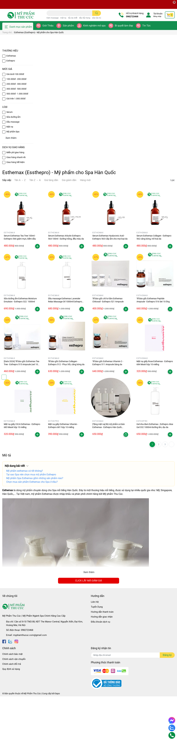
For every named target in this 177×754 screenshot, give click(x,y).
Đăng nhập (157, 16)
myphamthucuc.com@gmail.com (30, 692)
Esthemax (11, 113)
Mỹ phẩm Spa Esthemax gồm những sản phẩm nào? (34, 535)
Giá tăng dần (51, 237)
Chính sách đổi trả (11, 721)
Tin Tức (146, 25)
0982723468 (132, 16)
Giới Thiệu (47, 25)
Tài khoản (157, 13)
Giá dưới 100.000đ (15, 131)
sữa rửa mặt (97, 18)
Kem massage (52, 18)
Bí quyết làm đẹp (124, 25)
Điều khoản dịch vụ (100, 679)
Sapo (57, 751)
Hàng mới (85, 237)
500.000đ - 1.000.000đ (17, 151)
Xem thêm (88, 629)
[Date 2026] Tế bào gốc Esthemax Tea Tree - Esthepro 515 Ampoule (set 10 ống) (21, 422)
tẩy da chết (72, 18)
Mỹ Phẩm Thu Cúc (32, 751)
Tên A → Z (20, 237)
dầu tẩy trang (84, 18)
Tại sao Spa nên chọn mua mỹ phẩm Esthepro (31, 532)
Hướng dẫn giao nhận (102, 674)
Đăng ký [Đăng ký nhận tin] (167, 712)
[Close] (174, 2)
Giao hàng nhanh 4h (16, 215)
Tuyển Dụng (97, 664)
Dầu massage (12, 179)
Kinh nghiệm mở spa (94, 25)
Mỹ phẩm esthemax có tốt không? (24, 528)
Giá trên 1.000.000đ (15, 156)
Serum (9, 169)
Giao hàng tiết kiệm (15, 220)
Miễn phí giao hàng (15, 210)
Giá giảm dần (69, 237)
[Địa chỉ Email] (133, 712)
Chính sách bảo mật (12, 711)
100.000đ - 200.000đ (16, 136)
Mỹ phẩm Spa (12, 189)
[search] (96, 13)
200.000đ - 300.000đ (16, 141)
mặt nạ (63, 18)
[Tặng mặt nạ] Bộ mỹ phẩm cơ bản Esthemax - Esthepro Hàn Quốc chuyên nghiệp (108, 485)
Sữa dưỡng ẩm (13, 174)
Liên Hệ (95, 659)
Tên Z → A (35, 237)
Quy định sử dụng (11, 726)
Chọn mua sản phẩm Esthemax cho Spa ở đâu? (32, 539)
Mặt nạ (9, 184)
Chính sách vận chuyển (14, 716)
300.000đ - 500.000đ (16, 146)
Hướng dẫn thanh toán (102, 669)
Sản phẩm (68, 25)
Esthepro (10, 118)
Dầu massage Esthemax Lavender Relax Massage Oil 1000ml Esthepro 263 (65, 359)
